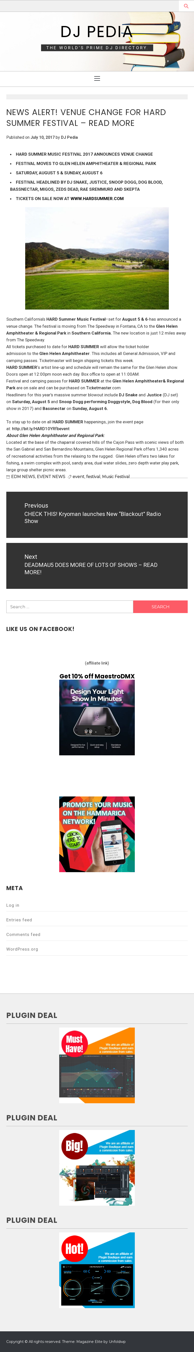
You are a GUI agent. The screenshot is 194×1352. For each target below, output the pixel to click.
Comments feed (23, 934)
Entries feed (19, 919)
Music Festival (116, 476)
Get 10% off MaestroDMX (97, 676)
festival (93, 476)
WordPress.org (22, 949)
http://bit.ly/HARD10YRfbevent (41, 428)
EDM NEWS (23, 476)
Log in (12, 905)
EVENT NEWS (51, 476)
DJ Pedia (97, 31)
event (78, 476)
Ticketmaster (98, 387)
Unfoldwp (117, 1341)
